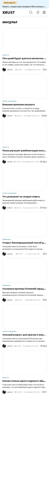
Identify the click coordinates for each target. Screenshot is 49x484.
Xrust (8, 12)
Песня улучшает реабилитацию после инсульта (24, 150)
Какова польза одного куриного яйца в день (24, 381)
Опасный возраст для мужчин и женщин (24, 334)
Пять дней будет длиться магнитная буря (24, 58)
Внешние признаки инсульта (18, 104)
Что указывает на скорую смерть (21, 196)
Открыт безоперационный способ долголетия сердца (24, 242)
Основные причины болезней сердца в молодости (24, 288)
